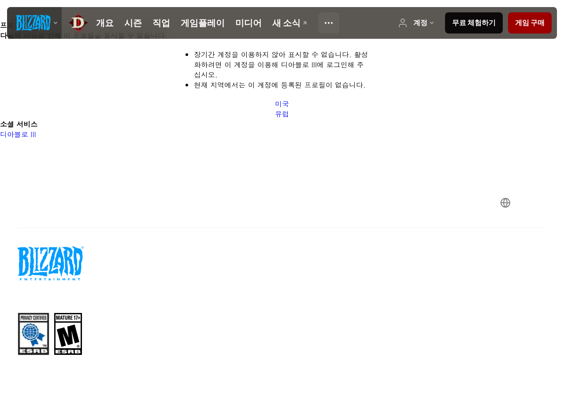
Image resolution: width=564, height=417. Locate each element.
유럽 (282, 114)
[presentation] (34, 23)
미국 (282, 104)
